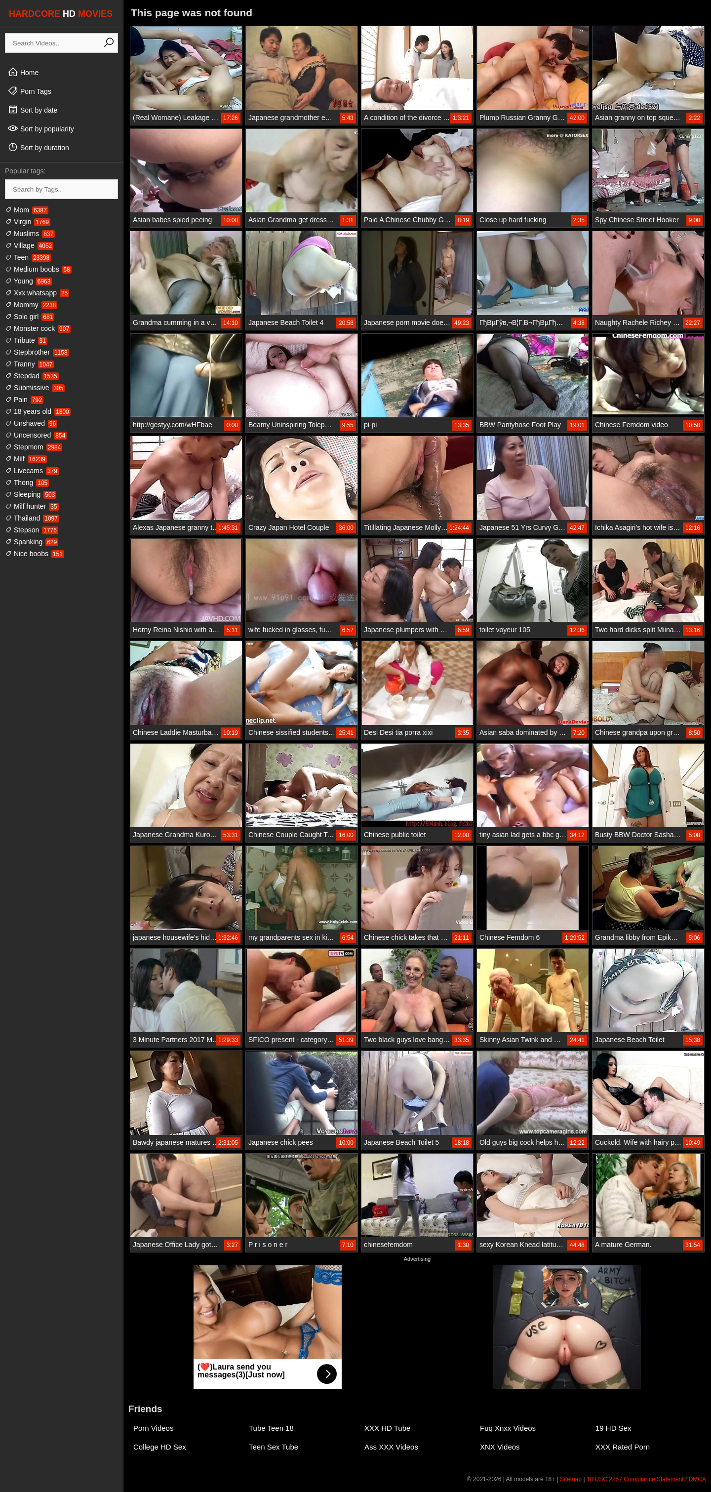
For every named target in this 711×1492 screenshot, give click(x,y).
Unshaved (31, 423)
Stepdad (32, 376)
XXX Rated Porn (622, 1447)
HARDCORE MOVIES (61, 14)
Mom (26, 210)
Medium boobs (38, 269)
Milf (26, 459)
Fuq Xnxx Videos (508, 1428)
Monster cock (38, 328)
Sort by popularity (40, 128)
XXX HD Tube (387, 1428)
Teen (28, 257)
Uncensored (36, 435)
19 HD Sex (613, 1428)
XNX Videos (500, 1447)
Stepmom (33, 447)
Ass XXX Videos (391, 1447)
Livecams (32, 471)
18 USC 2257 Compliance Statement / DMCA (646, 1479)
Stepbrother (37, 352)
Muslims (30, 234)
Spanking (31, 542)
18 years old (38, 411)
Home (23, 72)
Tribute (26, 340)
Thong (27, 482)
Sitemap (571, 1479)
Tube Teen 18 (271, 1428)
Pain (24, 399)
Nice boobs (34, 554)
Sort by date (32, 109)
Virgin (27, 222)
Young (28, 281)
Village (29, 245)
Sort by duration (38, 147)
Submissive (35, 388)
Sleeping (30, 494)
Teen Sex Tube (273, 1447)
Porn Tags (29, 90)
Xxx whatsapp (37, 293)
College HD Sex (159, 1447)
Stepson (31, 530)
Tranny (29, 364)
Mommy (31, 305)
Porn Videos (153, 1428)
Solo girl (29, 317)
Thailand (32, 518)
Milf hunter (32, 506)
